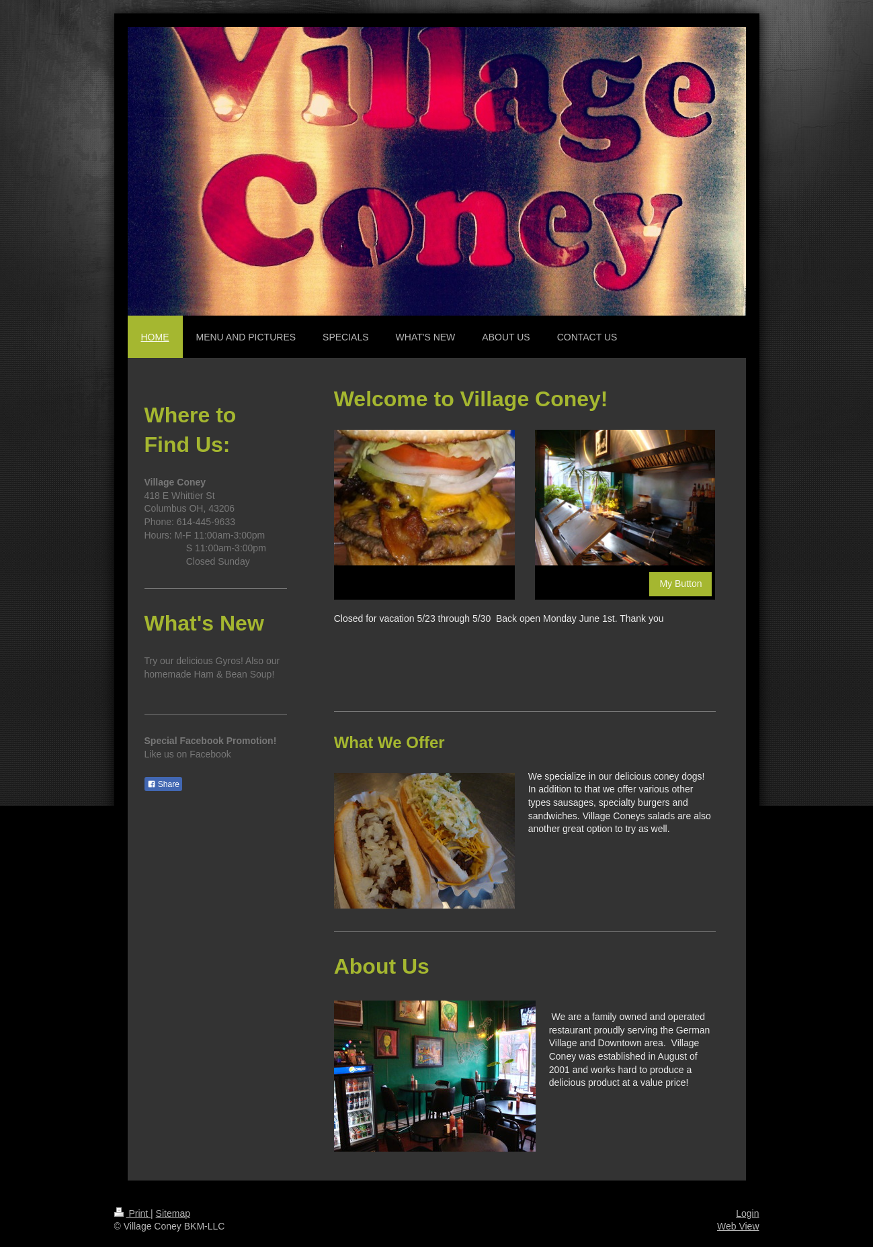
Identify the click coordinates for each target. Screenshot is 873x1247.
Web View (738, 1226)
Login (747, 1213)
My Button (680, 583)
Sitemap (173, 1213)
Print (132, 1213)
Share (163, 784)
